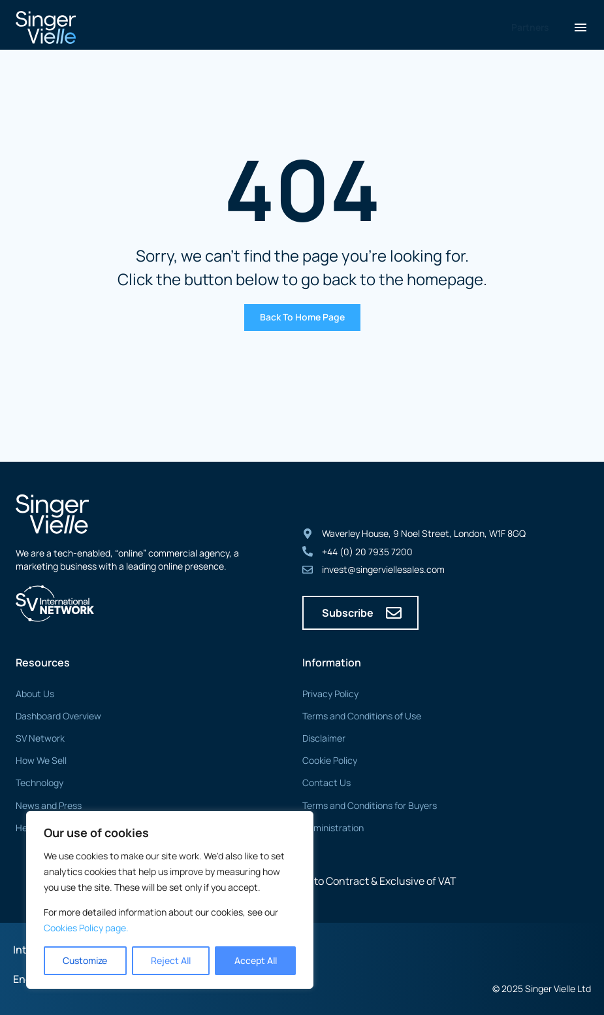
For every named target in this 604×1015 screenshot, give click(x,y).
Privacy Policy (330, 693)
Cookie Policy (329, 760)
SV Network (40, 738)
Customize (85, 960)
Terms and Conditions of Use (361, 716)
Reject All (171, 960)
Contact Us (326, 782)
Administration (333, 827)
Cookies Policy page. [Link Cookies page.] (86, 927)
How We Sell (41, 760)
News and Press (49, 805)
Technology (39, 782)
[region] (169, 900)
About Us (35, 693)
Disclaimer (323, 738)
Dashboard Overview (58, 716)
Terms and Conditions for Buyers (369, 805)
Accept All (255, 960)
